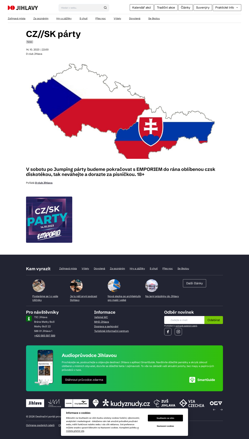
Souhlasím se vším (165, 418)
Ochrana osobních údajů (40, 425)
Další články (194, 283)
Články (185, 7)
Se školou (154, 18)
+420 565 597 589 (44, 335)
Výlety (117, 18)
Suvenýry (202, 7)
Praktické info (227, 7)
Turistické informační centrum (111, 331)
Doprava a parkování (106, 326)
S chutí (83, 18)
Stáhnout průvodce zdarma (84, 380)
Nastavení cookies (165, 426)
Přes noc (100, 18)
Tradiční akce (166, 7)
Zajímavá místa (16, 18)
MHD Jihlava (101, 321)
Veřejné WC (101, 317)
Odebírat (214, 320)
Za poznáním (40, 18)
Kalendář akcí (141, 7)
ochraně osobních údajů (186, 326)
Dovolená (134, 18)
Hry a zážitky (64, 18)
